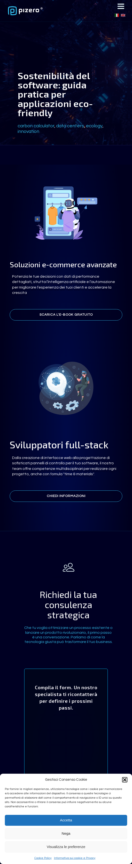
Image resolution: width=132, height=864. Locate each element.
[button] (124, 779)
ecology (94, 125)
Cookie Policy (43, 858)
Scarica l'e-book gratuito (66, 314)
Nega (66, 833)
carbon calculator (36, 125)
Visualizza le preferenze (66, 847)
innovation (28, 131)
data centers (70, 125)
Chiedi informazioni (66, 496)
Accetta (66, 820)
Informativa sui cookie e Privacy (74, 858)
